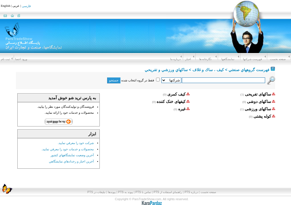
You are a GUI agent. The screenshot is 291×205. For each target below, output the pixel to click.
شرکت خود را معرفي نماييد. (76, 143)
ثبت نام (5, 59)
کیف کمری (176, 94)
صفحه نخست (278, 59)
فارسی (26, 6)
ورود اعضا (21, 59)
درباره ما (175, 59)
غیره (182, 109)
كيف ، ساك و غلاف (208, 69)
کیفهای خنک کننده (171, 101)
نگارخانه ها (205, 59)
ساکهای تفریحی (258, 94)
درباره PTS (191, 192)
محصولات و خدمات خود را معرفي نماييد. (67, 149)
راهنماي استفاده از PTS (168, 192)
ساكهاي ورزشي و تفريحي (166, 69)
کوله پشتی (262, 116)
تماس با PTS (143, 192)
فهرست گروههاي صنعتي (248, 69)
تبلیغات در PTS (96, 192)
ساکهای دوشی (259, 101)
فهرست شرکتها (252, 59)
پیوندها (112, 192)
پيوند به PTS (125, 192)
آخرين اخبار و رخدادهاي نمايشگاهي (71, 161)
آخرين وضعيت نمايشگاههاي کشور (72, 155)
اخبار (188, 59)
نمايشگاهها (227, 59)
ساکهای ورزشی (258, 109)
